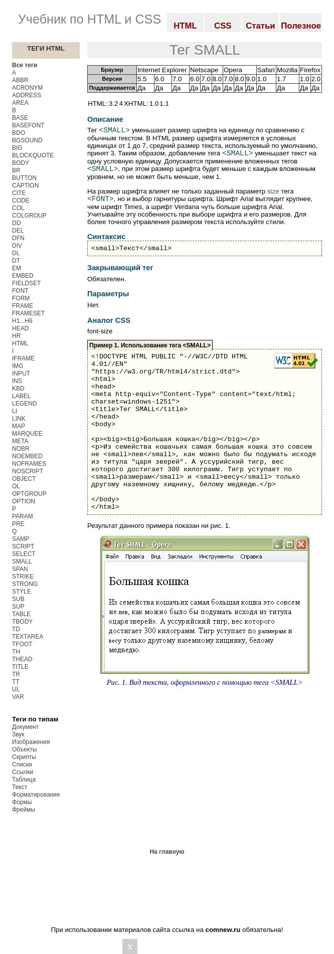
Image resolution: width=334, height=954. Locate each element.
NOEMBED (27, 456)
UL (16, 689)
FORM (21, 298)
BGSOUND (27, 140)
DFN (18, 238)
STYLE (21, 591)
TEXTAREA (27, 636)
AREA (20, 102)
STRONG (25, 584)
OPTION (23, 501)
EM (16, 268)
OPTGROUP (29, 493)
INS (17, 381)
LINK (19, 418)
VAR (18, 696)
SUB (18, 599)
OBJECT (24, 478)
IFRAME (23, 358)
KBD (18, 388)
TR (16, 674)
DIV (17, 245)
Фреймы (23, 809)
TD (16, 629)
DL (16, 253)
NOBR (21, 448)
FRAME (22, 305)
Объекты (24, 749)
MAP (18, 426)
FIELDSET (26, 283)
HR (16, 335)
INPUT (21, 373)
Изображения (31, 741)
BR (16, 170)
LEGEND (24, 403)
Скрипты (24, 756)
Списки (22, 764)
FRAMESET (28, 313)
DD (16, 223)
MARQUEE (27, 433)
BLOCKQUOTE (33, 155)
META (20, 441)
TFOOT (22, 644)
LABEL (21, 396)
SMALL (22, 561)
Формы (22, 802)
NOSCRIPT (27, 471)
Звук (18, 734)
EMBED (23, 275)
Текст (19, 787)
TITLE (20, 666)
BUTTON (24, 177)
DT (16, 260)
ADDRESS (26, 95)
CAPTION (25, 185)
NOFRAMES (29, 463)
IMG (18, 365)
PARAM (22, 516)
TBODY (22, 621)
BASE (20, 117)
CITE (19, 193)
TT (16, 681)
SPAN (20, 569)
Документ (25, 726)
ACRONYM (27, 87)
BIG (17, 147)
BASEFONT (28, 125)
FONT (20, 290)
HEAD (20, 328)
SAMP (20, 538)
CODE (21, 200)
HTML (20, 343)
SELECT (24, 553)
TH (16, 651)
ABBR (20, 80)
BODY (20, 162)
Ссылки (22, 772)
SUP (18, 606)
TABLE (21, 614)
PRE (18, 523)
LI (14, 411)
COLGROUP (29, 215)
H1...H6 (22, 320)
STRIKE (23, 576)
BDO (18, 132)
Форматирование (36, 794)
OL (16, 486)
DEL (18, 230)
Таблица (24, 779)
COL (18, 208)
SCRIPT (23, 546)
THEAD (22, 659)
